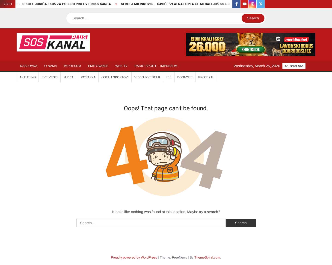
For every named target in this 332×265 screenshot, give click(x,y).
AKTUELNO (28, 77)
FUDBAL (69, 77)
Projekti (205, 77)
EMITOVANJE (98, 66)
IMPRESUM (72, 66)
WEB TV (121, 66)
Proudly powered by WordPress (134, 257)
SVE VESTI (50, 77)
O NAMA (50, 66)
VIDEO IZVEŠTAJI (147, 77)
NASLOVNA (28, 66)
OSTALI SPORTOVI (115, 77)
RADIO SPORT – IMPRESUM (156, 66)
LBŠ (169, 77)
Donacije (185, 77)
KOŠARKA (88, 77)
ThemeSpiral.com (207, 257)
